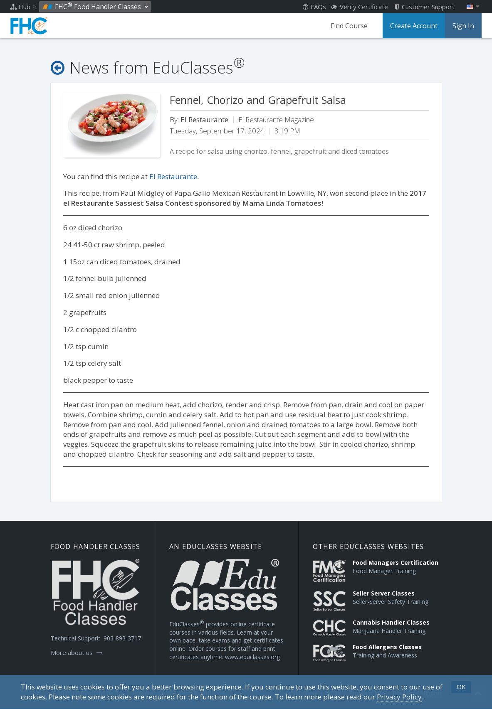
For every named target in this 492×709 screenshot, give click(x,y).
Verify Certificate (359, 6)
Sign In (463, 25)
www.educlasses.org (252, 657)
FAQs (314, 6)
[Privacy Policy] (399, 697)
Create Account (414, 25)
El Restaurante (173, 176)
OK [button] (461, 686)
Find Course (349, 25)
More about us (76, 652)
